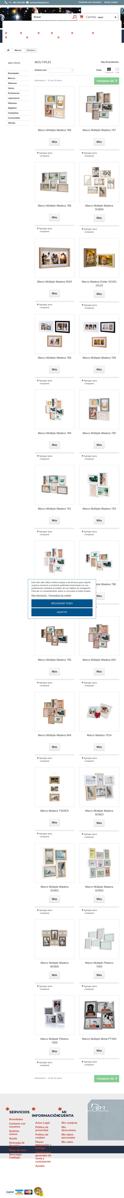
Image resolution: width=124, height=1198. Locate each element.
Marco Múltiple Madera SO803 (99, 812)
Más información (39, 595)
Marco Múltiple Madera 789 (54, 433)
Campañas (61, 34)
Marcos (13, 34)
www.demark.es (101, 1154)
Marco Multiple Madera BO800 (54, 964)
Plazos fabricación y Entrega (43, 1145)
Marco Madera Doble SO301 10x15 (99, 283)
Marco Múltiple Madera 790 (99, 433)
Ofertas (11, 123)
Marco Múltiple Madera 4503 (54, 281)
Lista (117, 70)
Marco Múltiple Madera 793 (99, 508)
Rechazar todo (62, 603)
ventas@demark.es (97, 1148)
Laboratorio (16, 39)
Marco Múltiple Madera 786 (54, 130)
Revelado (67, 39)
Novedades (13, 73)
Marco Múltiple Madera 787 (99, 130)
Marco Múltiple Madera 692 (99, 659)
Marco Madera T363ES (54, 810)
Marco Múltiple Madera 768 (54, 357)
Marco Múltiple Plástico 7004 (99, 964)
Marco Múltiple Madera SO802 (99, 888)
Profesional (82, 34)
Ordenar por (41, 70)
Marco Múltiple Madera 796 (99, 584)
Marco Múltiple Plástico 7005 (54, 1040)
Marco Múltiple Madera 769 (99, 357)
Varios (44, 34)
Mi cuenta (66, 1114)
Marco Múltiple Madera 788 (54, 205)
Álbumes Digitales (42, 39)
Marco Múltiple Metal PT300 (99, 1038)
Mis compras (69, 1122)
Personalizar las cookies (60, 595)
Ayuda (13, 1138)
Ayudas (40, 1166)
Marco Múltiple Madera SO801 (54, 888)
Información (46, 1115)
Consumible (103, 34)
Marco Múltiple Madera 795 (54, 659)
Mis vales (67, 1142)
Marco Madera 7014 (99, 735)
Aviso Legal (42, 1122)
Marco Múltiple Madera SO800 (99, 207)
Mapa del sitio (17, 1150)
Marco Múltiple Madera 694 (54, 735)
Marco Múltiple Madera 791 (54, 508)
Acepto (62, 612)
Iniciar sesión (111, 2)
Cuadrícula (109, 70)
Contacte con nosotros (89, 2)
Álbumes (29, 34)
